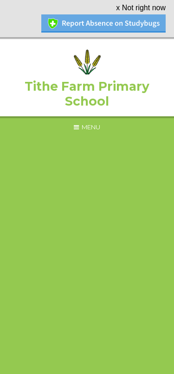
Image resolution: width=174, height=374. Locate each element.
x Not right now (141, 8)
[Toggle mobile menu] (87, 127)
